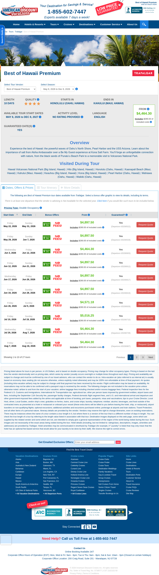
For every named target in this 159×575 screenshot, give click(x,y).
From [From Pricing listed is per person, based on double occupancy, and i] (86, 214)
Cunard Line (76, 469)
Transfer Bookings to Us (108, 493)
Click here (102, 201)
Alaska (18, 459)
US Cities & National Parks (27, 490)
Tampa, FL (47, 487)
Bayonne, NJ (48, 459)
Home (16, 24)
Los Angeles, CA (50, 472)
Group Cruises (104, 478)
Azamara (74, 459)
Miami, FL (47, 469)
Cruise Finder (104, 462)
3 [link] (142, 357)
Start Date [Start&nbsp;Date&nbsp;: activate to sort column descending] (9, 215)
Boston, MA (48, 462)
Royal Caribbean (78, 490)
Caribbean (20, 472)
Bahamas (19, 469)
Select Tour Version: (13, 84)
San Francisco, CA (51, 481)
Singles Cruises (104, 490)
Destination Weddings (107, 469)
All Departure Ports (52, 494)
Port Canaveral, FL (51, 478)
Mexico (18, 481)
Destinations (87, 24)
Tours (54, 24)
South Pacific (21, 487)
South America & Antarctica (27, 484)
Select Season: (48, 84)
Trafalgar (18, 32)
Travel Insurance (133, 484)
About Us (132, 24)
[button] (130, 513)
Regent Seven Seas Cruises (82, 487)
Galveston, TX (49, 465)
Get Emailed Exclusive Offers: (56, 442)
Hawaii (18, 478)
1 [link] (130, 357)
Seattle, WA (48, 484)
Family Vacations (105, 472)
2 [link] (136, 357)
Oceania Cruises (78, 481)
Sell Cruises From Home (108, 484)
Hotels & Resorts (35, 24)
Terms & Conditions (91, 573)
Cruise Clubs (103, 459)
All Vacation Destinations (27, 494)
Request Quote (146, 224)
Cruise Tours (103, 465)
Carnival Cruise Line (79, 462)
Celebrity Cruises (78, 465)
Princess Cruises (78, 484)
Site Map (129, 493)
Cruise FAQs (131, 487)
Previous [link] (120, 357)
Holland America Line (79, 475)
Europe (19, 475)
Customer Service (111, 24)
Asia (17, 462)
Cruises (69, 24)
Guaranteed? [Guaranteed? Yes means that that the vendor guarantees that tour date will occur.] (119, 214)
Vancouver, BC (49, 490)
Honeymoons (103, 481)
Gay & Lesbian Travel (107, 475)
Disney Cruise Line (78, 472)
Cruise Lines (131, 462)
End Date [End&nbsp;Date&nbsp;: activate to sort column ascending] (28, 215)
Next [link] (150, 357)
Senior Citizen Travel (107, 487)
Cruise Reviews (132, 490)
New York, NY (49, 475)
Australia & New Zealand (26, 465)
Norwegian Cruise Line (80, 478)
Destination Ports (133, 475)
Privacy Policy (76, 573)
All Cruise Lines (78, 494)
